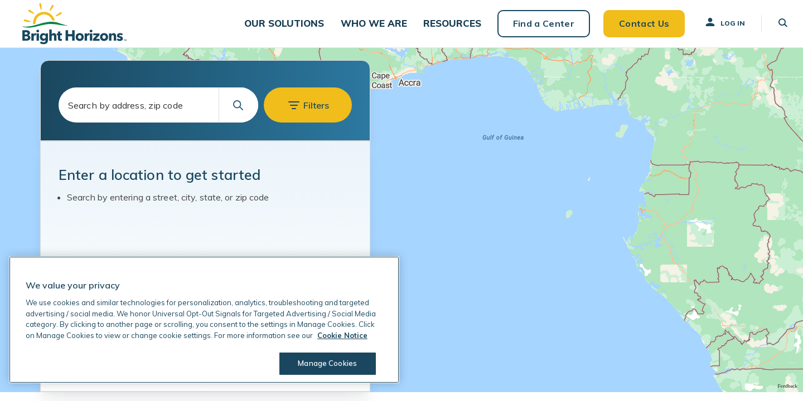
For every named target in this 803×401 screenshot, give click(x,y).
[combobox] (158, 114)
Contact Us (637, 27)
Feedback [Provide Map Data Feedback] (787, 395)
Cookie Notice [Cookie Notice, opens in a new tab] (342, 335)
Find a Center (536, 27)
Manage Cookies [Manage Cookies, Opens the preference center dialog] (326, 363)
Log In (717, 27)
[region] (204, 319)
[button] (283, 28)
